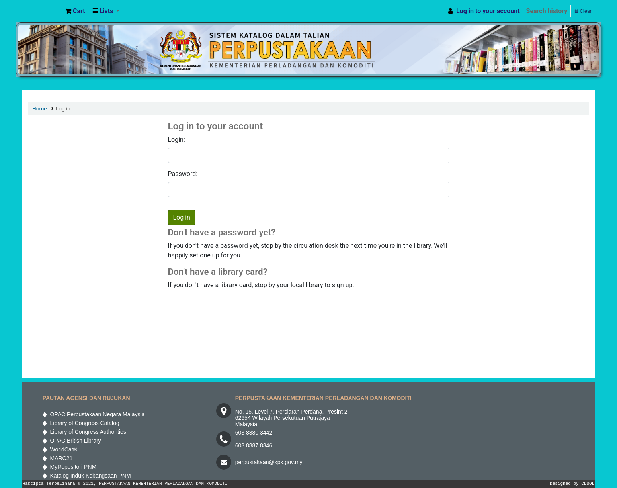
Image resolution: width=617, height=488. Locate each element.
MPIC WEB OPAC (42, 11)
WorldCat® (63, 449)
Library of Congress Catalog (83, 423)
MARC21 (60, 458)
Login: (176, 139)
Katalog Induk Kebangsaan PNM (89, 475)
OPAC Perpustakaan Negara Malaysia (96, 414)
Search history (547, 11)
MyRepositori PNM (71, 467)
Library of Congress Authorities (87, 432)
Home (39, 108)
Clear (583, 11)
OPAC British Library (74, 440)
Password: (183, 174)
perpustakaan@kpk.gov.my (269, 462)
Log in (63, 108)
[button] (75, 11)
